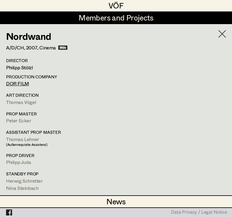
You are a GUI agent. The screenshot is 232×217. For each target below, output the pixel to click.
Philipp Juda (18, 162)
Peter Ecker (18, 120)
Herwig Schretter (24, 180)
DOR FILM (17, 83)
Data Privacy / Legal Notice (199, 212)
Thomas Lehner (22, 139)
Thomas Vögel (21, 102)
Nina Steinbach (22, 188)
